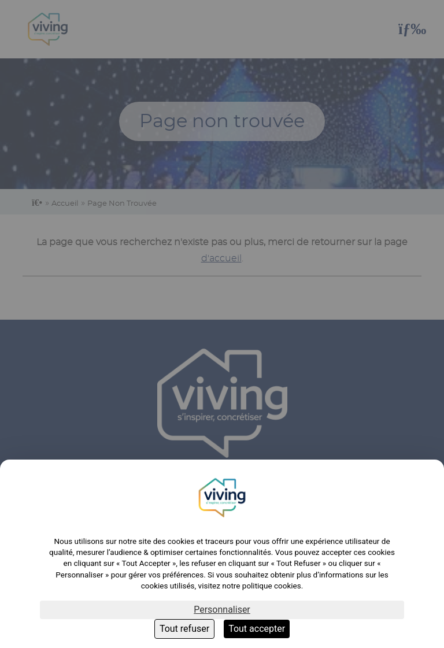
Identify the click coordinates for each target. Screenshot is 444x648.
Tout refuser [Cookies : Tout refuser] (184, 628)
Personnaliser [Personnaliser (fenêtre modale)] (222, 609)
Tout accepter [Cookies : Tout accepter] (256, 628)
